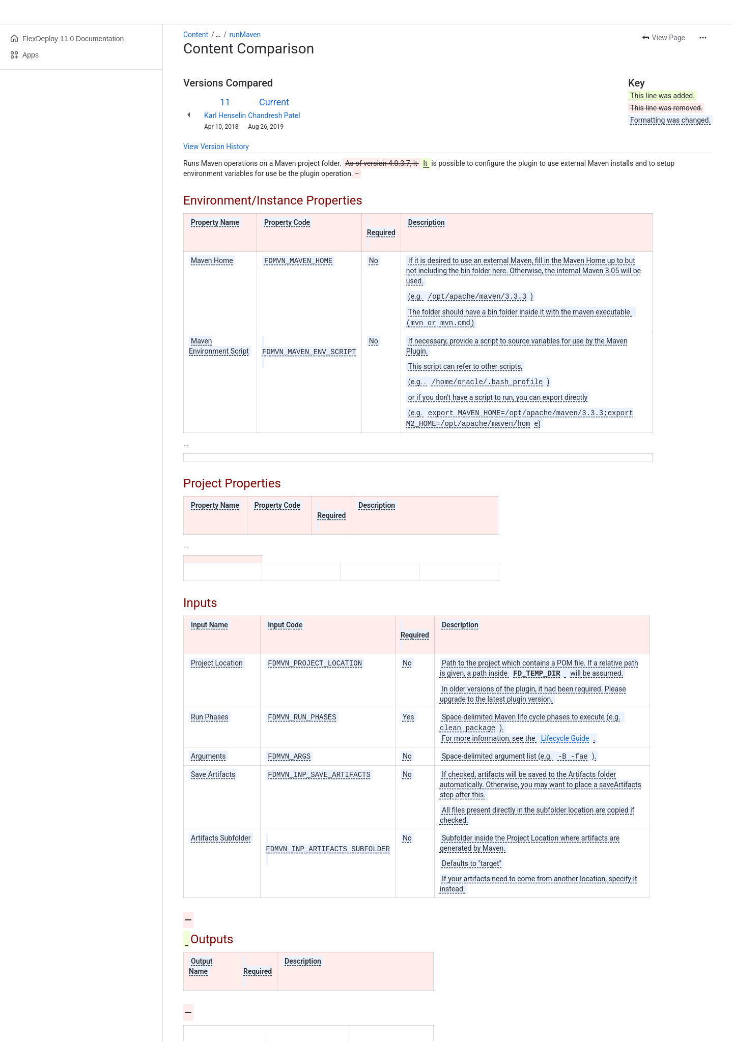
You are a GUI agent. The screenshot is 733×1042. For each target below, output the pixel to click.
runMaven (245, 35)
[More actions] (703, 37)
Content (195, 35)
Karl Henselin (225, 115)
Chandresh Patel (274, 115)
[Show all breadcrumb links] (217, 35)
